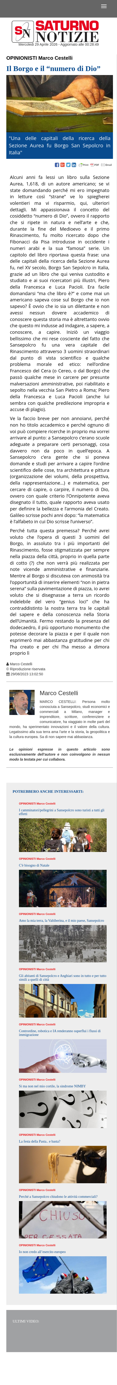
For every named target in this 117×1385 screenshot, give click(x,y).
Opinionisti (21, 58)
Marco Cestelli (55, 58)
